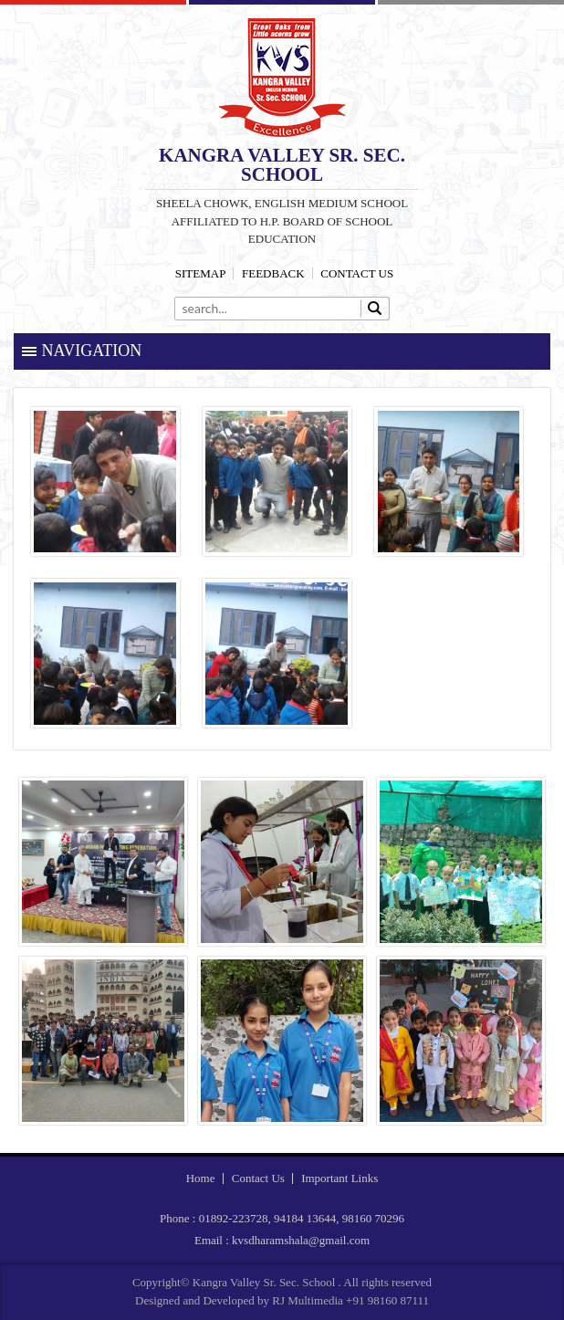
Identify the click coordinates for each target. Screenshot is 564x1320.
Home (200, 1178)
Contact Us (356, 273)
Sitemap (200, 273)
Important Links (339, 1178)
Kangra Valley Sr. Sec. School (282, 77)
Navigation (92, 350)
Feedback (273, 273)
